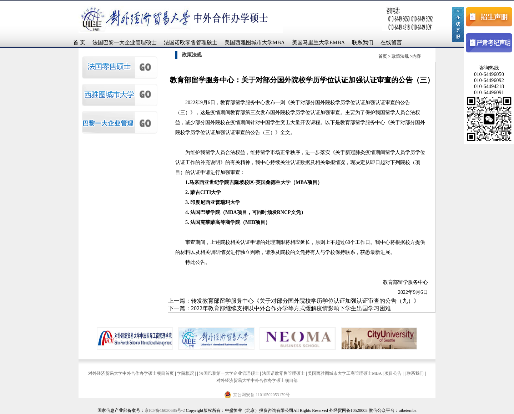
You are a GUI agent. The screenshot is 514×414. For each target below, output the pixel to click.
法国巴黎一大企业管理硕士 (124, 42)
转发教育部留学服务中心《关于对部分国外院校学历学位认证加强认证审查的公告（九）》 (305, 301)
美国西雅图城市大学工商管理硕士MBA (345, 373)
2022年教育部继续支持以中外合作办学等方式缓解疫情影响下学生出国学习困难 (291, 308)
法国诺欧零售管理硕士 (190, 42)
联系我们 (362, 42)
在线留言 (391, 42)
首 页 (79, 42)
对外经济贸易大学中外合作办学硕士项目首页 (131, 373)
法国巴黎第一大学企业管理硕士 (229, 373)
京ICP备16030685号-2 (165, 410)
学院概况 (185, 373)
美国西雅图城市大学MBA (255, 42)
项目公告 (393, 373)
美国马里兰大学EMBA (318, 42)
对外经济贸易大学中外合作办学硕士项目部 (257, 380)
